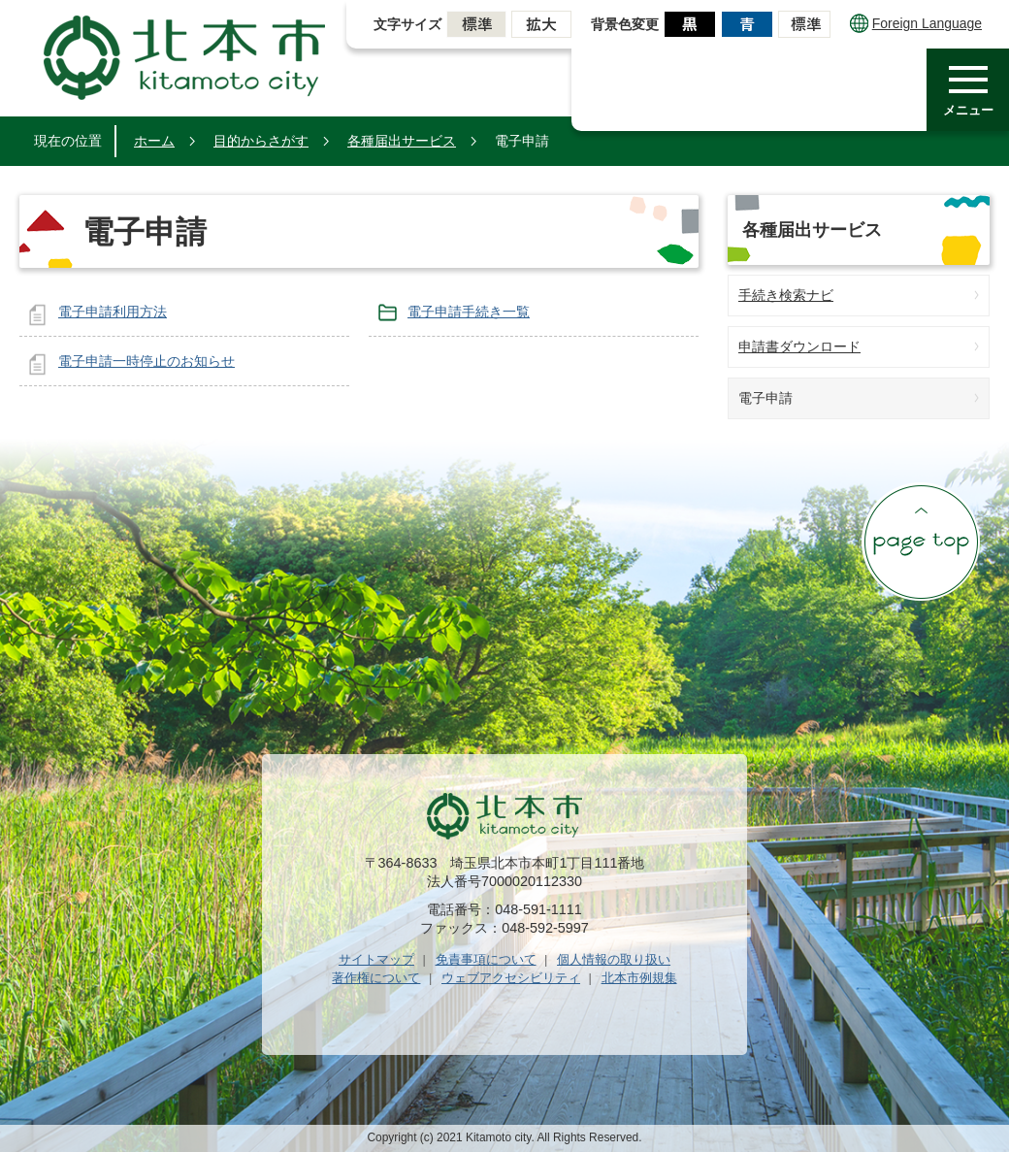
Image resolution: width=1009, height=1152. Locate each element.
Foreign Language (916, 23)
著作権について (376, 978)
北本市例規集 (639, 978)
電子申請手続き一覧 (468, 311)
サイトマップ (376, 959)
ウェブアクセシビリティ (510, 978)
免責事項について (486, 959)
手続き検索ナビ (785, 295)
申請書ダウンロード (799, 346)
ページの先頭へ (921, 541)
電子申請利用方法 (112, 311)
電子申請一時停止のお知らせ (146, 361)
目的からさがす (261, 140)
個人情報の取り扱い (613, 959)
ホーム (154, 140)
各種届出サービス (401, 140)
